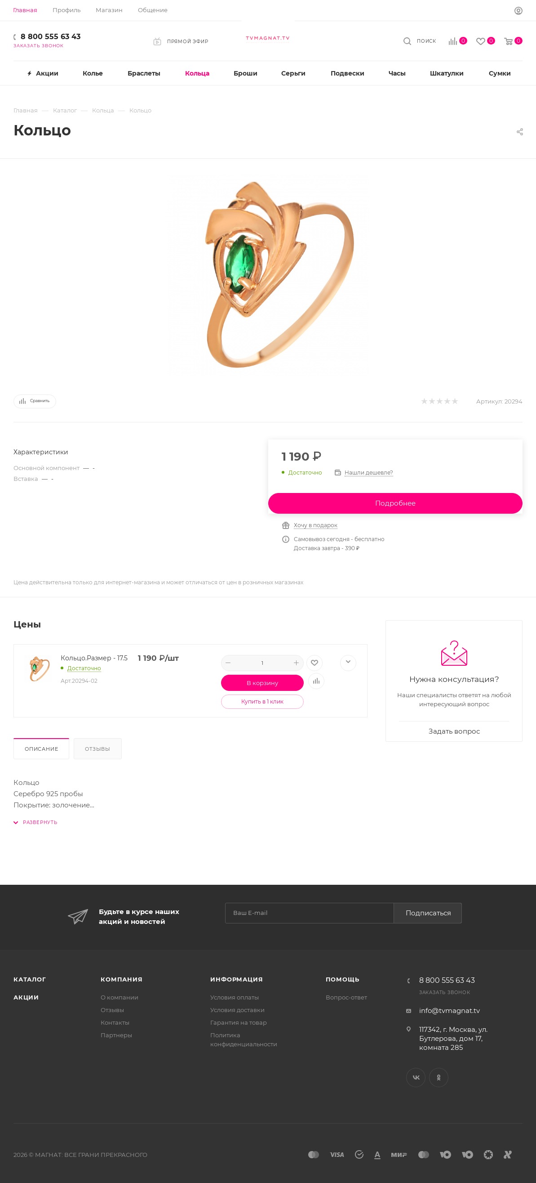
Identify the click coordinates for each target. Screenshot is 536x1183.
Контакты (115, 1022)
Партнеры (116, 1035)
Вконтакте (415, 1077)
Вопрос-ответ (346, 997)
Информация (236, 979)
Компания (121, 979)
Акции (26, 997)
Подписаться (428, 913)
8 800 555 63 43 (50, 36)
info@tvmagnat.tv (449, 1010)
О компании (119, 997)
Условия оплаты (234, 997)
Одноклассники (438, 1077)
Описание (41, 749)
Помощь (342, 979)
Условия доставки (237, 1009)
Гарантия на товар (238, 1022)
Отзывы (98, 749)
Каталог (29, 979)
